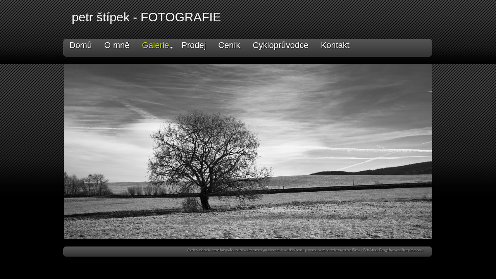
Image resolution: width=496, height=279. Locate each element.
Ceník (229, 45)
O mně (116, 45)
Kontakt (335, 45)
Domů (80, 45)
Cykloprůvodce (280, 45)
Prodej (193, 45)
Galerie (157, 45)
